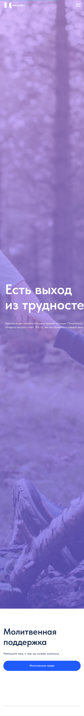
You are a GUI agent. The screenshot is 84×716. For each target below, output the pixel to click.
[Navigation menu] (78, 5)
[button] (42, 666)
